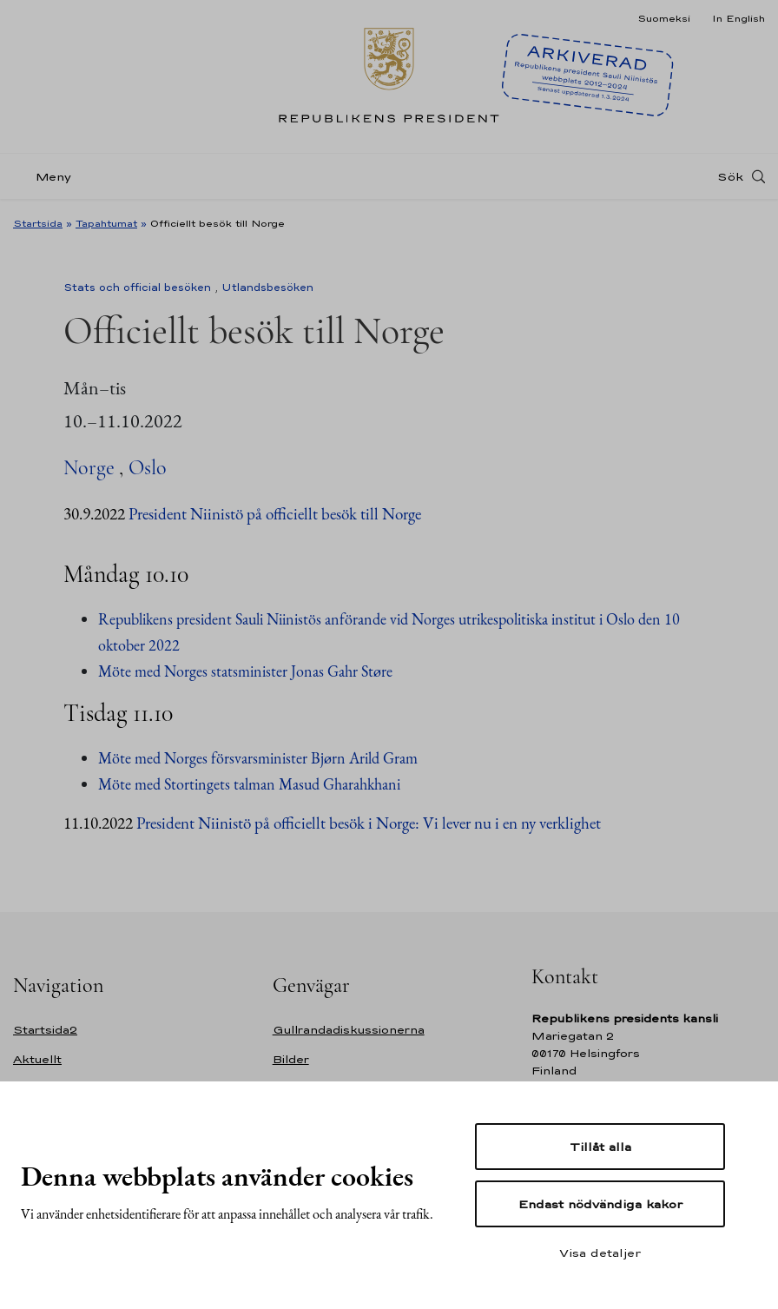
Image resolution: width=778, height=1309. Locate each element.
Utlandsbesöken (267, 287)
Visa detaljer (600, 1252)
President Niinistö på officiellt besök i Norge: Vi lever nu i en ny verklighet (368, 823)
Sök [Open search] (730, 176)
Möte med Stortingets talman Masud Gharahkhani (249, 784)
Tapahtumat (106, 223)
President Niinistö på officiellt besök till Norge (275, 514)
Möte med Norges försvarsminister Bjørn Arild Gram (258, 758)
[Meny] (47, 177)
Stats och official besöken (137, 287)
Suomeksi (663, 18)
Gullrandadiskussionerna (349, 1029)
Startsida (38, 223)
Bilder (291, 1059)
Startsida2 (45, 1029)
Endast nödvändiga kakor (600, 1204)
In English (738, 18)
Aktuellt (37, 1059)
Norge (89, 467)
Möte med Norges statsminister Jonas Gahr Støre (245, 671)
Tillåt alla (600, 1146)
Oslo (148, 467)
